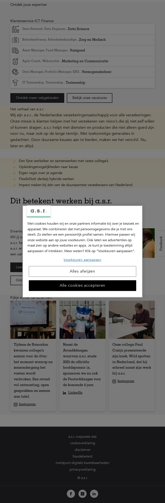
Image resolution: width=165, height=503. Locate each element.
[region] (82, 251)
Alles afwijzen (82, 271)
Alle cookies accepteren (82, 285)
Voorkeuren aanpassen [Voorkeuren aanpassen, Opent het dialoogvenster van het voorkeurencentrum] (82, 259)
